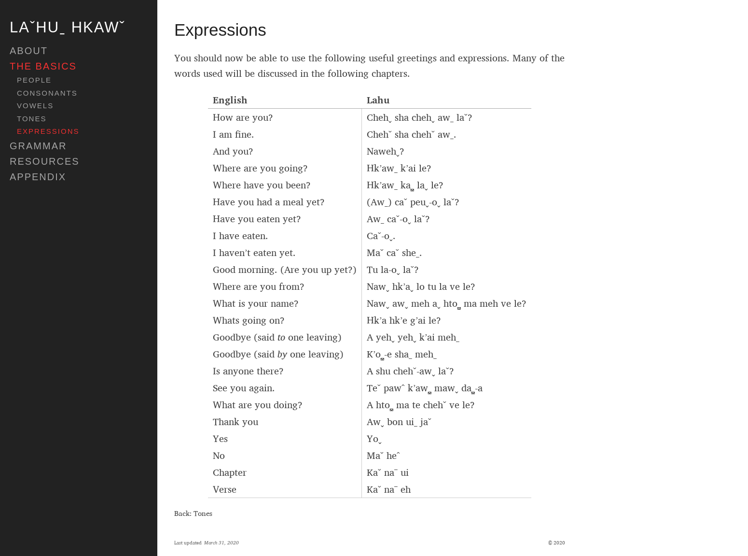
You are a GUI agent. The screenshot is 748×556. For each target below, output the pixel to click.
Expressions (48, 131)
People (34, 80)
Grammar (38, 146)
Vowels (35, 106)
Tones (31, 119)
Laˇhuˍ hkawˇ (67, 27)
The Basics (43, 66)
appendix (38, 176)
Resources (45, 161)
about (29, 50)
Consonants (47, 93)
